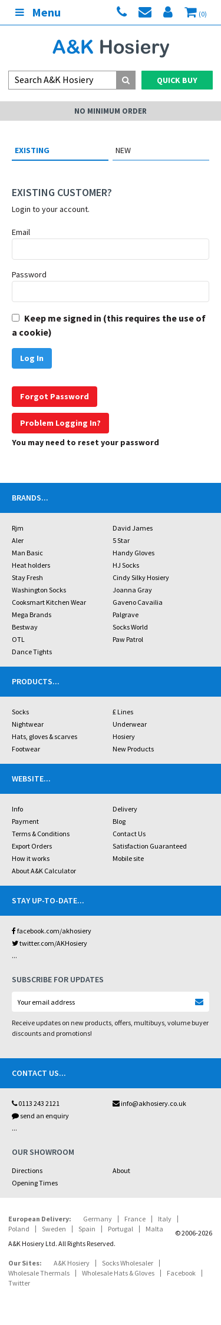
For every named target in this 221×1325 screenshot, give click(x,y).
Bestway (25, 626)
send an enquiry (40, 1115)
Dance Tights (32, 651)
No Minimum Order (110, 111)
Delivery (125, 808)
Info (17, 808)
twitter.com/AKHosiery (49, 943)
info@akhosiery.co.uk (149, 1103)
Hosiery (124, 736)
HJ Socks (126, 565)
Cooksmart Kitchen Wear (49, 602)
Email (21, 232)
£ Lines (123, 711)
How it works (31, 858)
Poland (18, 1228)
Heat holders (31, 565)
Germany (97, 1218)
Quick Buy (177, 80)
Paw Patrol (128, 639)
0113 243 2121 (36, 1103)
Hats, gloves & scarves (44, 736)
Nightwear (28, 724)
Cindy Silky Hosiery (141, 577)
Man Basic (27, 552)
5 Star (121, 540)
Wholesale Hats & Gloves (118, 1272)
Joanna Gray (132, 589)
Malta (154, 1228)
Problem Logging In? (60, 423)
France (135, 1218)
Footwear (26, 748)
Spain (86, 1228)
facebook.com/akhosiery (51, 930)
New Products (133, 748)
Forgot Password (54, 396)
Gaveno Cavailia (138, 602)
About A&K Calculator (44, 870)
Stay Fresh (27, 577)
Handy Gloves (133, 552)
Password (29, 274)
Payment (25, 821)
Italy (164, 1218)
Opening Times (35, 1182)
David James (133, 528)
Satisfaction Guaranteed (150, 846)
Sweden (54, 1228)
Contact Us (129, 833)
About (121, 1170)
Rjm (18, 528)
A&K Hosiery (72, 1262)
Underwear (130, 724)
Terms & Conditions (41, 833)
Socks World (130, 626)
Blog (119, 821)
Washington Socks (39, 589)
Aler (18, 540)
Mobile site (128, 858)
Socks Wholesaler (127, 1262)
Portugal (120, 1228)
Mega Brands (31, 614)
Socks (20, 711)
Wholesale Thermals (39, 1272)
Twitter (19, 1282)
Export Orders (32, 846)
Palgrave (125, 614)
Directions (27, 1170)
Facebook (181, 1272)
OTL (18, 639)
